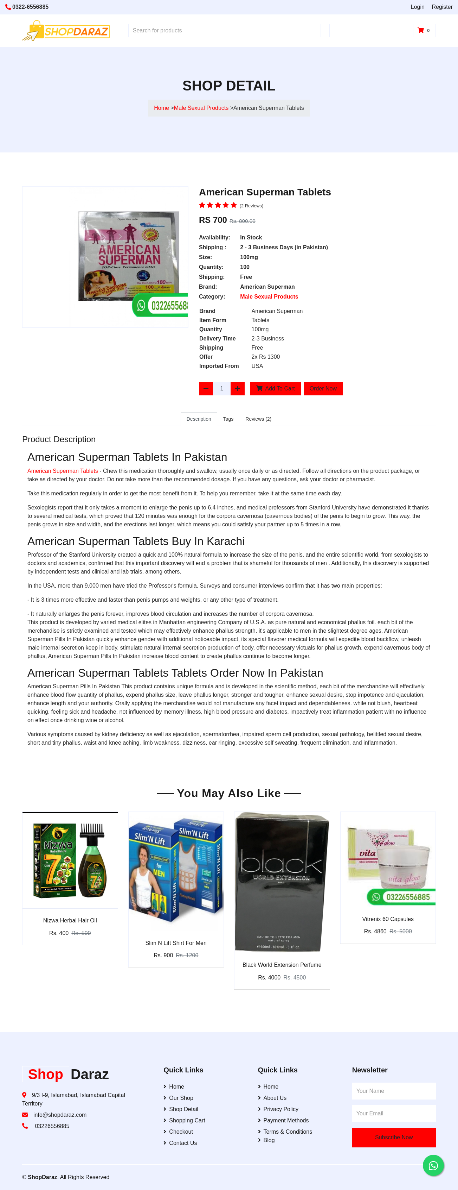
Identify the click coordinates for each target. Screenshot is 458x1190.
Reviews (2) (258, 419)
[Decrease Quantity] (206, 388)
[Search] (325, 30)
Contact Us (180, 1143)
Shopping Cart (184, 1120)
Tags (228, 419)
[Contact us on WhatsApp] (433, 1165)
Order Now (323, 389)
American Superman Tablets (62, 471)
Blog (266, 1140)
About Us (272, 1098)
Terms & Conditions (285, 1132)
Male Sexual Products (202, 108)
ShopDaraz (42, 1177)
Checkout (178, 1132)
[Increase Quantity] (238, 388)
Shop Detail (180, 1109)
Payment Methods (283, 1120)
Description (199, 419)
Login (418, 7)
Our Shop (178, 1098)
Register (442, 7)
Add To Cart (275, 389)
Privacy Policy (278, 1109)
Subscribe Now (394, 1137)
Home (161, 108)
